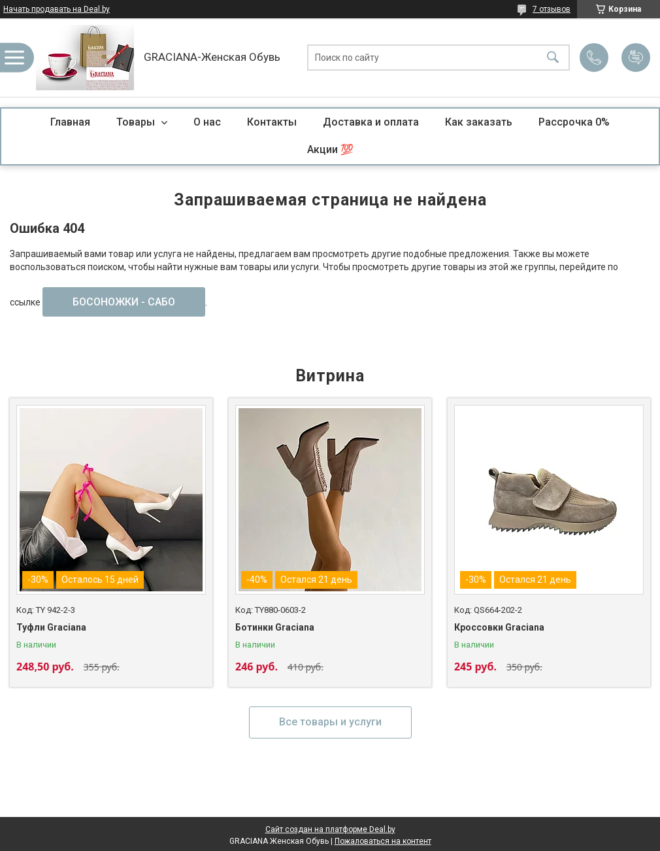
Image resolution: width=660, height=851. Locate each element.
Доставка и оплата (371, 122)
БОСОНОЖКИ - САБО (124, 302)
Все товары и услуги (330, 722)
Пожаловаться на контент (383, 841)
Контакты (272, 122)
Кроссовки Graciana (499, 627)
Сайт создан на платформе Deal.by (330, 829)
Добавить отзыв (635, 57)
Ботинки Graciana (274, 627)
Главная (70, 122)
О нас (207, 122)
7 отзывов (551, 9)
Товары (136, 122)
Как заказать (478, 122)
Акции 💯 (330, 149)
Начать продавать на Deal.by (56, 9)
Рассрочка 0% (574, 122)
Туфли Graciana (51, 627)
